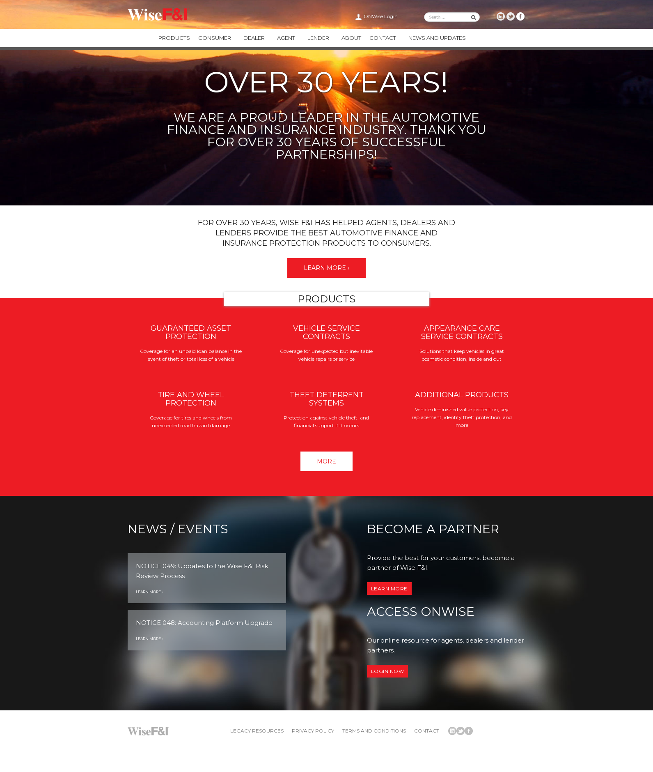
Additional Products (462, 394)
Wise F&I (158, 14)
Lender (318, 38)
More (326, 461)
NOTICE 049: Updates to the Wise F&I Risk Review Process (202, 571)
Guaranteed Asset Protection (191, 332)
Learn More (389, 588)
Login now (387, 671)
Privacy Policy (313, 731)
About (351, 38)
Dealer (254, 38)
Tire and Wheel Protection (191, 399)
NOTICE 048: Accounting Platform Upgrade (204, 623)
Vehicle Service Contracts (326, 332)
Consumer (214, 38)
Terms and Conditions (374, 731)
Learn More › (326, 268)
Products (174, 38)
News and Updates (437, 38)
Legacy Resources (257, 731)
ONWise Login (381, 16)
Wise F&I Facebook (520, 16)
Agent (286, 38)
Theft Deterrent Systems (326, 399)
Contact (382, 38)
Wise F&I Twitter (510, 16)
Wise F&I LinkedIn (501, 16)
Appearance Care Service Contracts (462, 332)
